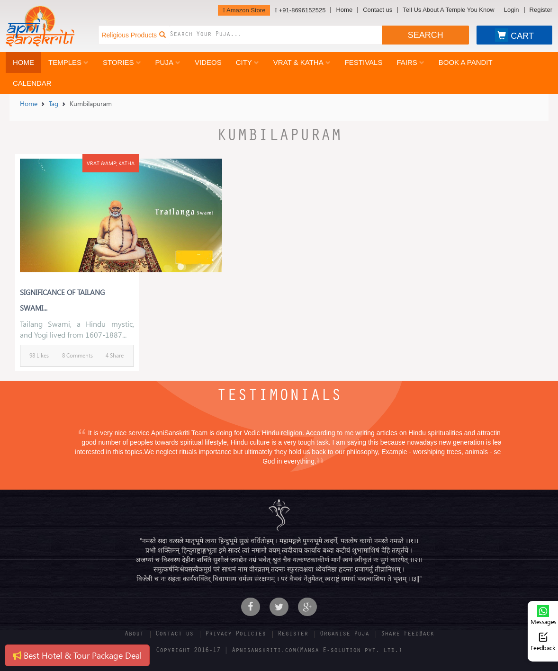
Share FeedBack (407, 634)
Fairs (410, 62)
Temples (68, 62)
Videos (208, 62)
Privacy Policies (235, 634)
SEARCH (425, 35)
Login (511, 10)
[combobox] (276, 35)
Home (344, 10)
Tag (53, 103)
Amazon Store (244, 10)
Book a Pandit (466, 62)
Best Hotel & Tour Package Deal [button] (77, 655)
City (247, 62)
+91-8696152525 (300, 10)
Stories (122, 62)
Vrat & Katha (302, 62)
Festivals (364, 62)
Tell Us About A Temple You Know (448, 10)
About (134, 634)
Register (541, 10)
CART (514, 35)
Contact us (377, 10)
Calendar (32, 83)
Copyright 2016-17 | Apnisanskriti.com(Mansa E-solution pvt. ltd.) (279, 651)
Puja (167, 62)
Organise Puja (344, 634)
